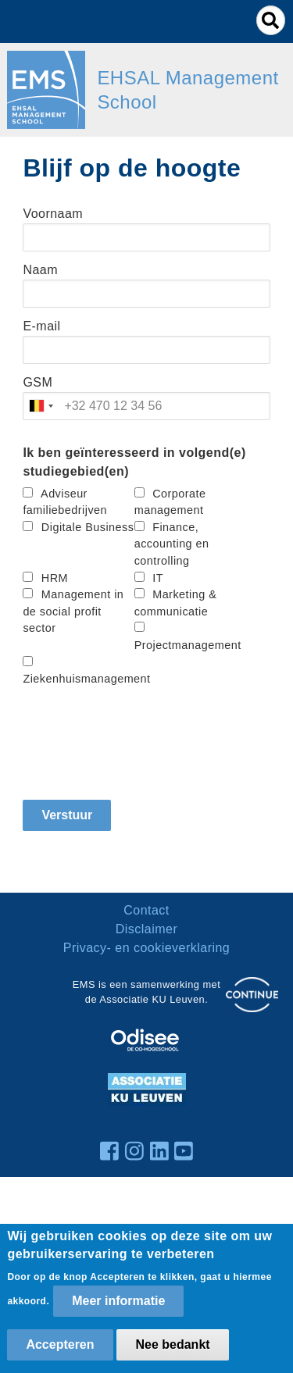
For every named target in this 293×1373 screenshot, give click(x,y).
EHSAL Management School (187, 89)
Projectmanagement (187, 645)
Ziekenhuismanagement (86, 678)
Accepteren (60, 1344)
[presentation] (141, 738)
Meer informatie (118, 1300)
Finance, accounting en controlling (171, 544)
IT (157, 578)
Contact (146, 910)
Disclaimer (146, 929)
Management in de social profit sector (73, 611)
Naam (40, 269)
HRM (54, 578)
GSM (37, 382)
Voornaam (53, 213)
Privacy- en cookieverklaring (146, 947)
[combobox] (40, 406)
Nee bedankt (172, 1344)
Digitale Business (87, 527)
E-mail (41, 326)
